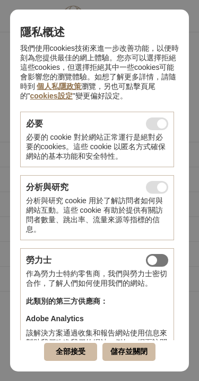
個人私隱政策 (59, 86)
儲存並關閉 (129, 351)
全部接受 (70, 351)
